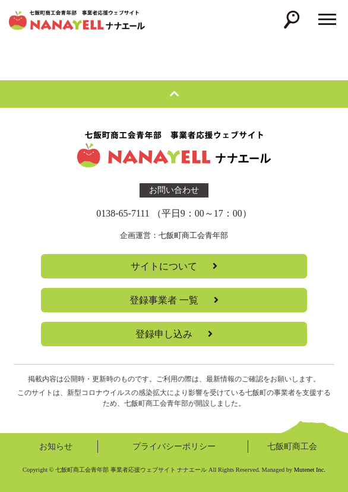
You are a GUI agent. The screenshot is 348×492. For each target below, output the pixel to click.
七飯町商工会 (292, 446)
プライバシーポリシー (174, 446)
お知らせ (55, 446)
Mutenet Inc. (309, 469)
